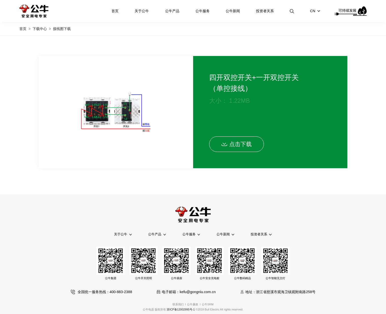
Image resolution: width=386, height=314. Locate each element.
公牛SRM (208, 304)
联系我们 (178, 304)
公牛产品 (172, 11)
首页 (115, 11)
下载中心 (40, 29)
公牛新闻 (233, 11)
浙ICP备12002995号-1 (181, 309)
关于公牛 (142, 11)
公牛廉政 (192, 304)
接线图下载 (62, 29)
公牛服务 (202, 11)
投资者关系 (265, 11)
